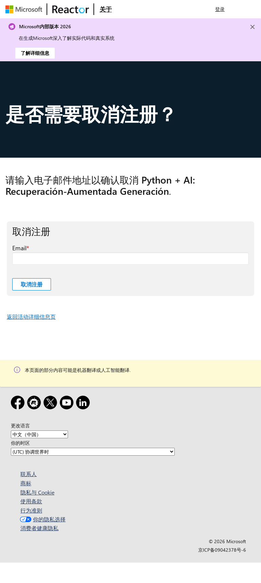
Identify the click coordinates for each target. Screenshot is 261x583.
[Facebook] (19, 404)
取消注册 (31, 284)
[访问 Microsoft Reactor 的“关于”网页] (106, 9)
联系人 (28, 473)
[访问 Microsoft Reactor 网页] (71, 9)
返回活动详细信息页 (31, 316)
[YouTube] (68, 404)
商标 (25, 483)
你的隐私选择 (42, 519)
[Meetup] (35, 404)
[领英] (84, 404)
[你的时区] (93, 452)
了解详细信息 (35, 53)
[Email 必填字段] (130, 258)
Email (19, 248)
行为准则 (31, 510)
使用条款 (31, 501)
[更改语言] (39, 434)
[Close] (252, 26)
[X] (52, 404)
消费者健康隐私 (39, 528)
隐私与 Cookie (37, 492)
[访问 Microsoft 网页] (25, 9)
